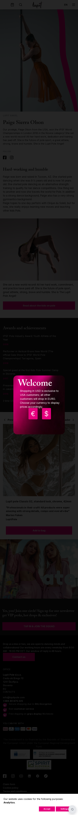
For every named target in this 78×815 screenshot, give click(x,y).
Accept (47, 809)
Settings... (65, 809)
